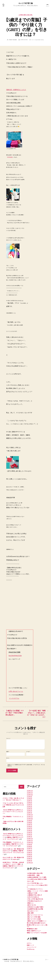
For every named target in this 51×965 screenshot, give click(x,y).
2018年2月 (29, 859)
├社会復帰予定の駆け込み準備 (35, 909)
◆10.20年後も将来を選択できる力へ (36, 923)
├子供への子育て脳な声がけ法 (35, 899)
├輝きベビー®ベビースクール (35, 915)
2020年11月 (30, 793)
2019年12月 (30, 815)
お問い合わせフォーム (16, 691)
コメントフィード (31, 947)
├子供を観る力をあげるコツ (34, 901)
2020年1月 (29, 813)
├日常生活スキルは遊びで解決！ (35, 907)
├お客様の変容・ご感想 (33, 875)
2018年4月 (29, 855)
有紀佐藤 (14, 39)
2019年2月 (29, 835)
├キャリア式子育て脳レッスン (35, 883)
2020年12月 (30, 791)
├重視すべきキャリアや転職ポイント (36, 921)
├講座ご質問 (30, 913)
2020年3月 (29, 809)
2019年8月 (29, 823)
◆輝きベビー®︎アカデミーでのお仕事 (37, 932)
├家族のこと (30, 903)
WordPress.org (30, 949)
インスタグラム (14, 698)
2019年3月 (29, 833)
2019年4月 (29, 831)
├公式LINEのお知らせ (33, 897)
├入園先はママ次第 (32, 893)
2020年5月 (29, 805)
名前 (7, 751)
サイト (7, 758)
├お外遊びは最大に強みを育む (25, 14)
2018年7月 (29, 849)
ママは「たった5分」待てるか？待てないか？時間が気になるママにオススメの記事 (13, 804)
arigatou (15, 859)
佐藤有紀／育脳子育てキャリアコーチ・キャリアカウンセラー (13, 852)
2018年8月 (29, 847)
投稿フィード (30, 945)
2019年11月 (30, 817)
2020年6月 (29, 803)
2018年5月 (29, 853)
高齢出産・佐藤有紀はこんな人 (16, 89)
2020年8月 (29, 799)
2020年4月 (29, 807)
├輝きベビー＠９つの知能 (34, 919)
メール (28, 751)
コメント (8, 738)
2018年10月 (30, 843)
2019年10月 (30, 819)
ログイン (29, 943)
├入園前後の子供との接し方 (34, 895)
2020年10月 (30, 795)
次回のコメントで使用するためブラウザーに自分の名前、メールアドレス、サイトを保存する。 (26, 765)
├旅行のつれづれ (31, 905)
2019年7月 (29, 825)
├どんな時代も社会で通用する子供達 (36, 879)
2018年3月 (29, 857)
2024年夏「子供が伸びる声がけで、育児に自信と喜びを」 (19, 961)
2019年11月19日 (24, 39)
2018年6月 (29, 851)
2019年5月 (29, 829)
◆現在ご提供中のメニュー (34, 930)
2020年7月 (29, 801)
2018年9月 (29, 845)
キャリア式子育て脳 (25, 3)
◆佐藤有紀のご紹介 (32, 928)
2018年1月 (29, 861)
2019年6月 (29, 827)
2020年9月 (29, 797)
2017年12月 (30, 863)
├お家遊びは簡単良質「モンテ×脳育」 (37, 877)
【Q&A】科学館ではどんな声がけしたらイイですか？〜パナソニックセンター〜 (13, 811)
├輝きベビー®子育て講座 (33, 917)
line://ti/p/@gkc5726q (15, 655)
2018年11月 (30, 841)
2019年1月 (29, 837)
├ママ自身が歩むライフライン (35, 889)
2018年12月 (30, 839)
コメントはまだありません (37, 39)
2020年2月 (29, 811)
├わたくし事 (30, 881)
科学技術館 (10, 157)
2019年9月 (29, 821)
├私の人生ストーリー (32, 911)
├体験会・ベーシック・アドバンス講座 (37, 891)
